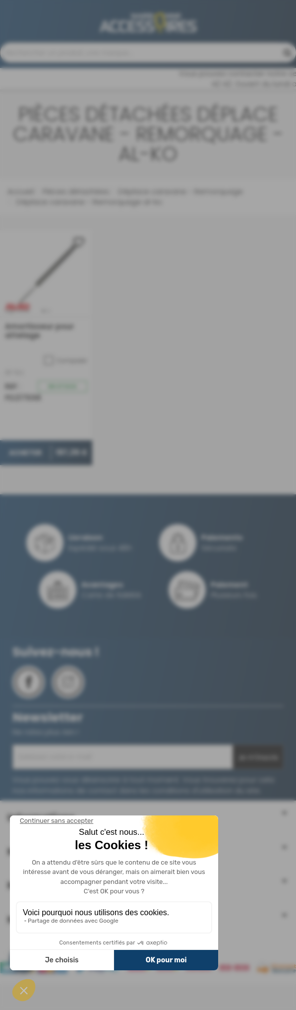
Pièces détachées (75, 220)
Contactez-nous (62, 58)
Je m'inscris (258, 786)
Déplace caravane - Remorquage (179, 220)
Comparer (65, 389)
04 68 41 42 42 (224, 53)
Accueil (20, 220)
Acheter (25, 481)
